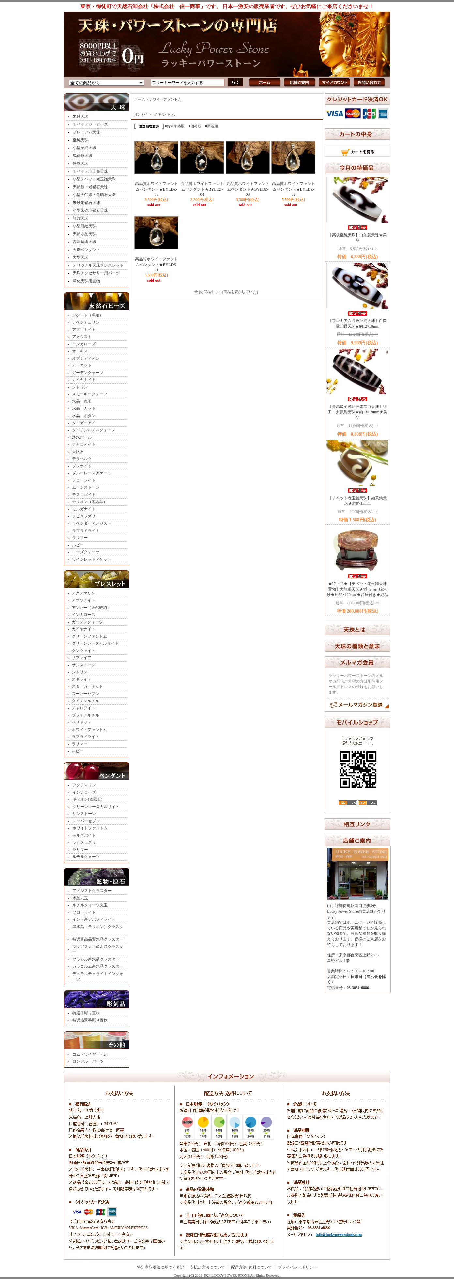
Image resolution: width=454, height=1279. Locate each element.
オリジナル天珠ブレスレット (98, 265)
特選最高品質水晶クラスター (97, 939)
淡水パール (82, 437)
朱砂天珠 (80, 116)
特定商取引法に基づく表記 (160, 1267)
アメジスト (82, 336)
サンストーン (83, 665)
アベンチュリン (85, 322)
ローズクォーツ (85, 552)
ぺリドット (81, 722)
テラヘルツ (82, 458)
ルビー (78, 545)
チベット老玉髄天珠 (90, 171)
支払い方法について (207, 1267)
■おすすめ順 (175, 126)
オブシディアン (85, 358)
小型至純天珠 (84, 148)
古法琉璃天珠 (84, 241)
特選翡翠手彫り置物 (90, 1020)
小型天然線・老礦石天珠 (94, 195)
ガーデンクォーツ (87, 372)
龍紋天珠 (80, 218)
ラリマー (80, 537)
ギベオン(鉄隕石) (87, 799)
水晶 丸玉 (82, 401)
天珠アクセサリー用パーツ (96, 273)
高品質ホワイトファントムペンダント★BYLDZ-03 (247, 189)
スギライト (81, 679)
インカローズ (84, 344)
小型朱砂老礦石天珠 (90, 210)
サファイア (81, 657)
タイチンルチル (85, 701)
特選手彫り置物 (86, 1013)
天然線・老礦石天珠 (90, 187)
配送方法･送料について (251, 1267)
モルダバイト (84, 835)
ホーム (139, 99)
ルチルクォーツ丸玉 (90, 905)
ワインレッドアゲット (91, 559)
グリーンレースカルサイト (95, 643)
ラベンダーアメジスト (91, 523)
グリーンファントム (89, 636)
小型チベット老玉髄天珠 (94, 179)
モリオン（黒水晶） (89, 502)
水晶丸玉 (80, 898)
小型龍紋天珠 (84, 226)
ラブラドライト (85, 530)
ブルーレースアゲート (91, 473)
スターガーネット (87, 686)
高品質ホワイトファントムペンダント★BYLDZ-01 (156, 264)
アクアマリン (83, 593)
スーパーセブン (85, 693)
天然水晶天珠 (84, 234)
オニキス (80, 351)
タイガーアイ (84, 423)
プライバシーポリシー (297, 1267)
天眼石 (78, 451)
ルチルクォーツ (86, 857)
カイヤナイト (84, 380)
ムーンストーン (85, 487)
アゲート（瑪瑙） (87, 315)
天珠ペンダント (86, 249)
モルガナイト (84, 509)
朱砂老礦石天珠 (86, 202)
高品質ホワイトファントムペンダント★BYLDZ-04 (202, 189)
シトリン (80, 387)
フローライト (84, 480)
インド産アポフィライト (93, 919)
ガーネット (82, 365)
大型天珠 (80, 257)
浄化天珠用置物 (86, 281)
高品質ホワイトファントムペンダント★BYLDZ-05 (156, 189)
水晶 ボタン (84, 415)
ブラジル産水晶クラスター (95, 959)
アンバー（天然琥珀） (91, 607)
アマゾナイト (84, 329)
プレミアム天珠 (86, 132)
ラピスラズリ (84, 516)
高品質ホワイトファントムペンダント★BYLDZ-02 (293, 189)
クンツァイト (83, 650)
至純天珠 (80, 140)
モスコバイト (84, 494)
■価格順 (194, 126)
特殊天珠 (80, 163)
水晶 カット (84, 408)
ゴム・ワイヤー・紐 (90, 1054)
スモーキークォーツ (89, 394)
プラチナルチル (85, 715)
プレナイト (82, 466)
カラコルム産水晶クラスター (97, 966)
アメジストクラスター (92, 890)
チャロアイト (84, 444)
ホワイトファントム (89, 729)
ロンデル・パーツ (88, 1061)
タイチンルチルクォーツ (93, 430)
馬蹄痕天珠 (82, 155)
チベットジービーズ (90, 124)
